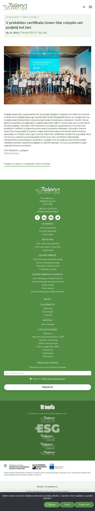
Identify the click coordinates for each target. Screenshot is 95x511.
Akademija (47, 224)
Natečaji (47, 320)
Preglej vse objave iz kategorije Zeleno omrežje (27, 164)
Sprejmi (51, 505)
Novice (47, 299)
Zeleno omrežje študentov (47, 274)
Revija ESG (47, 239)
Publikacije (48, 308)
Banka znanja (48, 285)
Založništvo (47, 304)
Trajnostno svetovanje (48, 340)
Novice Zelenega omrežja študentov (48, 282)
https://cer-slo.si (11, 153)
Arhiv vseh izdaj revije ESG (47, 243)
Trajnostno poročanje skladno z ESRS (47, 337)
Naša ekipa (48, 356)
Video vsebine (48, 288)
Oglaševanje (47, 250)
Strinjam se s (49, 379)
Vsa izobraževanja (48, 228)
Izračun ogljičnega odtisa (48, 347)
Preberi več (84, 505)
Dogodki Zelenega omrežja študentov (48, 291)
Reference (47, 333)
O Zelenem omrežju (47, 269)
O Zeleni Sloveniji (47, 329)
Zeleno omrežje (29, 17)
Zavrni (67, 505)
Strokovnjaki (47, 234)
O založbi (48, 315)
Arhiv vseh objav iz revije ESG (47, 247)
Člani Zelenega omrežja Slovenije (47, 259)
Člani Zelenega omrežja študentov (48, 278)
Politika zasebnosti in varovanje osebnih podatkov (47, 491)
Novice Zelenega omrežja (47, 263)
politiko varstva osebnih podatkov (53, 379)
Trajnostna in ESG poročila (47, 266)
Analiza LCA (48, 350)
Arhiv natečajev (48, 324)
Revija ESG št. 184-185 (34, 32)
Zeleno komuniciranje (47, 343)
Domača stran (12, 17)
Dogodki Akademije (48, 231)
